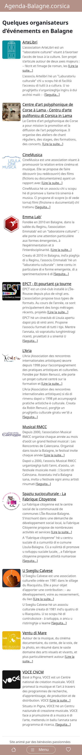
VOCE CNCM (33, 672)
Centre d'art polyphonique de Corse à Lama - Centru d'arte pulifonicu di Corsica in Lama (47, 110)
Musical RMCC (34, 426)
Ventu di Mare (34, 632)
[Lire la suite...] (52, 144)
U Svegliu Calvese (37, 570)
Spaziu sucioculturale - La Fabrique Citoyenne (44, 496)
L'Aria (26, 350)
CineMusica (32, 154)
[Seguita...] (52, 95)
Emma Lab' (31, 216)
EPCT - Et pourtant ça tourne (46, 283)
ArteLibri (29, 42)
